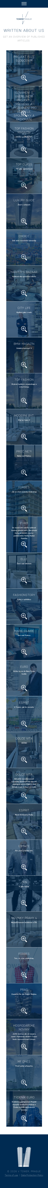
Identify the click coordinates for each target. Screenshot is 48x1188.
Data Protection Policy (32, 1175)
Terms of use (11, 1175)
